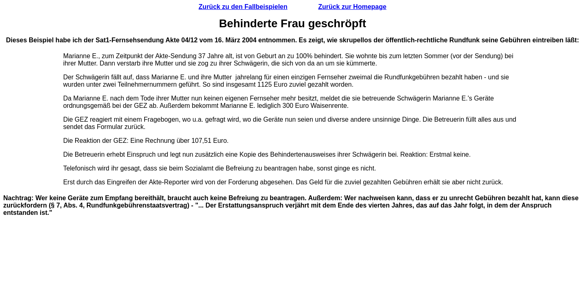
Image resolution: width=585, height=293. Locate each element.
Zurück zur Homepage (352, 6)
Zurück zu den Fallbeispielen (243, 6)
